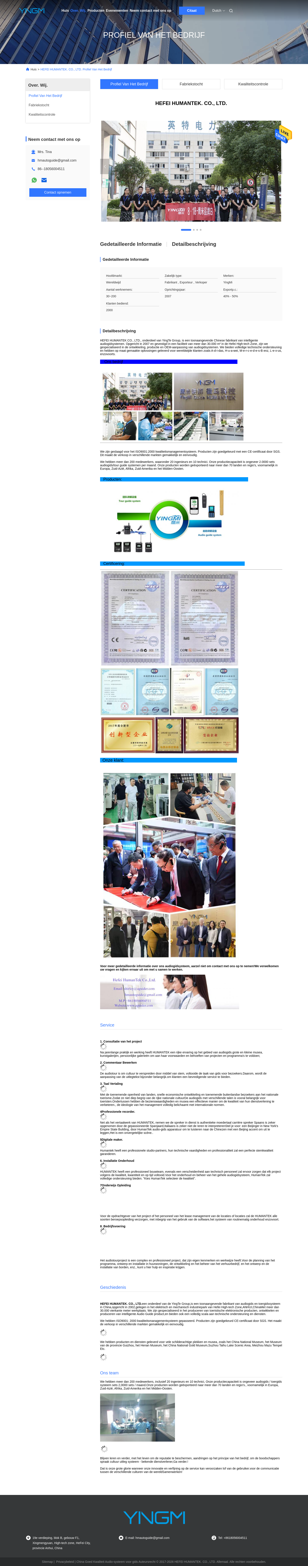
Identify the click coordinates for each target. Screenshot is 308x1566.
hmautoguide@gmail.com (57, 160)
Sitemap (47, 1561)
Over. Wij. (78, 10)
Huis (65, 10)
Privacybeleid (65, 1561)
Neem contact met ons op (150, 10)
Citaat (192, 10)
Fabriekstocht (191, 84)
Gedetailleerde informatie (131, 244)
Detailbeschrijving (194, 244)
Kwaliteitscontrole (253, 84)
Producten (95, 10)
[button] (186, 230)
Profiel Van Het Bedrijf (129, 84)
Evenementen (117, 10)
